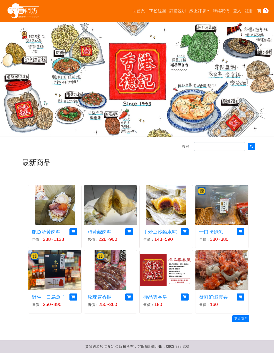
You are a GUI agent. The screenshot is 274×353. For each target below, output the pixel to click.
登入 (237, 11)
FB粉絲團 (157, 11)
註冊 (249, 11)
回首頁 (139, 11)
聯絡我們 (221, 11)
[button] (199, 11)
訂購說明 (177, 11)
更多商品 (240, 319)
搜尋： (187, 146)
